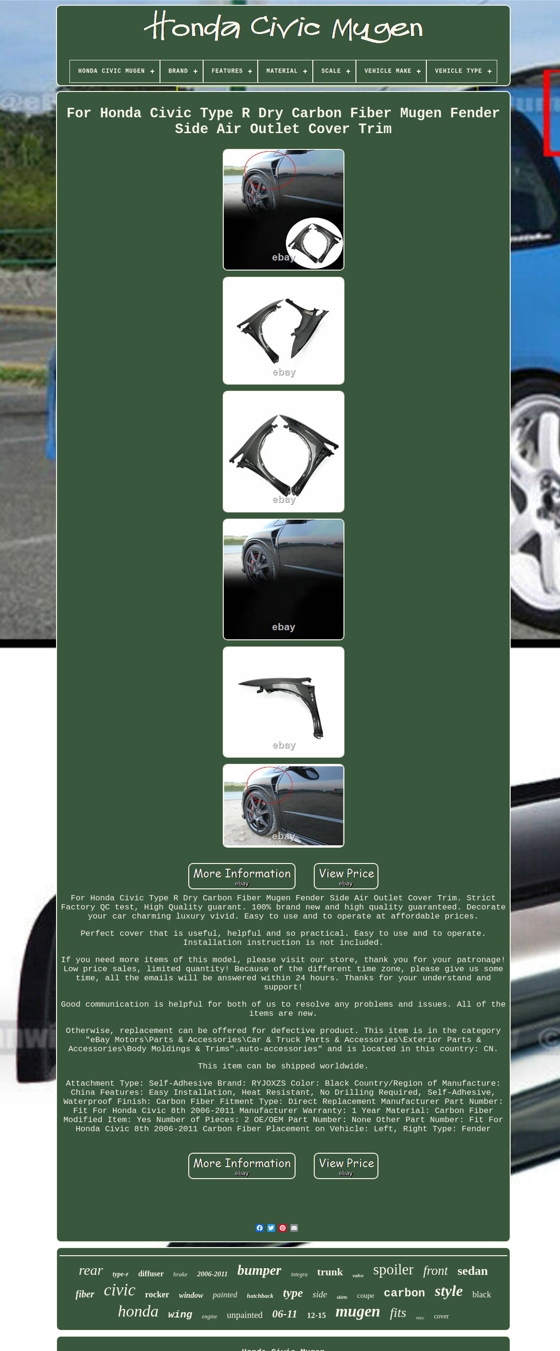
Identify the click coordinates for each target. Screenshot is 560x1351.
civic (120, 1290)
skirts (342, 1297)
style (449, 1290)
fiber (85, 1294)
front (435, 1270)
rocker (157, 1294)
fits (398, 1312)
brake (180, 1274)
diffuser (150, 1274)
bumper (260, 1270)
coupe (365, 1295)
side (319, 1294)
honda (138, 1311)
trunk (330, 1272)
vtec (420, 1317)
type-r (120, 1274)
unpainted (245, 1315)
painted (225, 1294)
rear (91, 1270)
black (481, 1294)
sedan (472, 1271)
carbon (404, 1293)
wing (180, 1314)
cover (441, 1316)
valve (358, 1275)
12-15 (316, 1315)
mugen (357, 1311)
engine (209, 1316)
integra (299, 1274)
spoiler (393, 1269)
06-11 (284, 1314)
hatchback (260, 1295)
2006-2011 (212, 1274)
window (191, 1295)
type (293, 1292)
